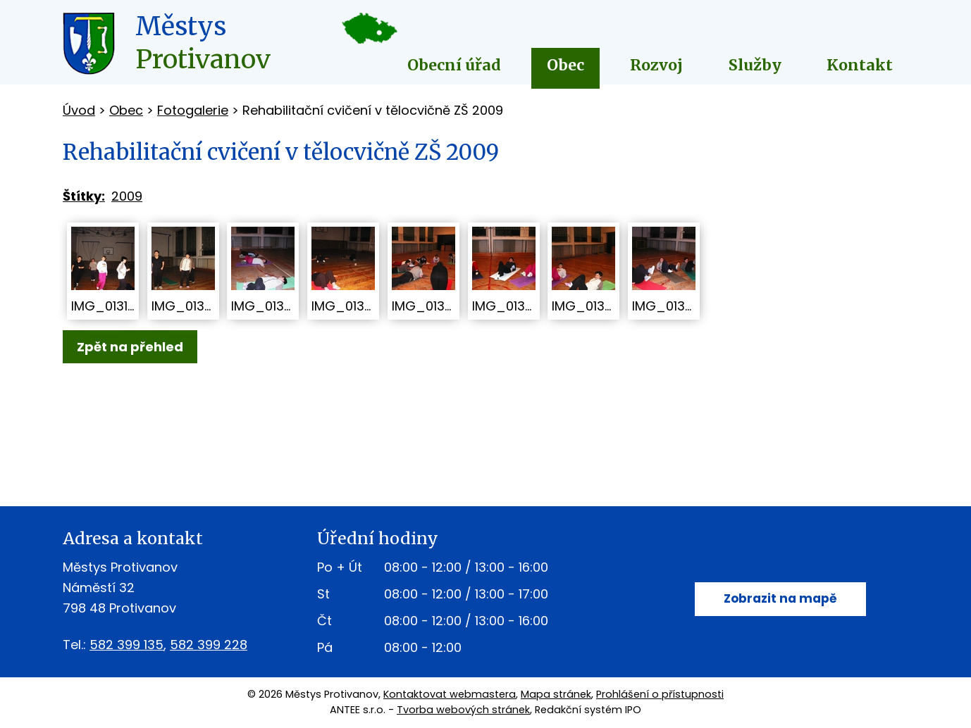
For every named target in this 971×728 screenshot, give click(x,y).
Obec (565, 65)
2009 (126, 196)
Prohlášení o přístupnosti (660, 694)
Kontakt (860, 65)
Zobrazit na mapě (780, 599)
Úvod (79, 110)
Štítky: (84, 196)
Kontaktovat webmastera (449, 694)
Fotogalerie (192, 110)
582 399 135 (126, 644)
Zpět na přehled (130, 347)
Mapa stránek (556, 694)
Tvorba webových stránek (463, 710)
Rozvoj (656, 65)
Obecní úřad (454, 65)
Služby (755, 65)
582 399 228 (208, 644)
